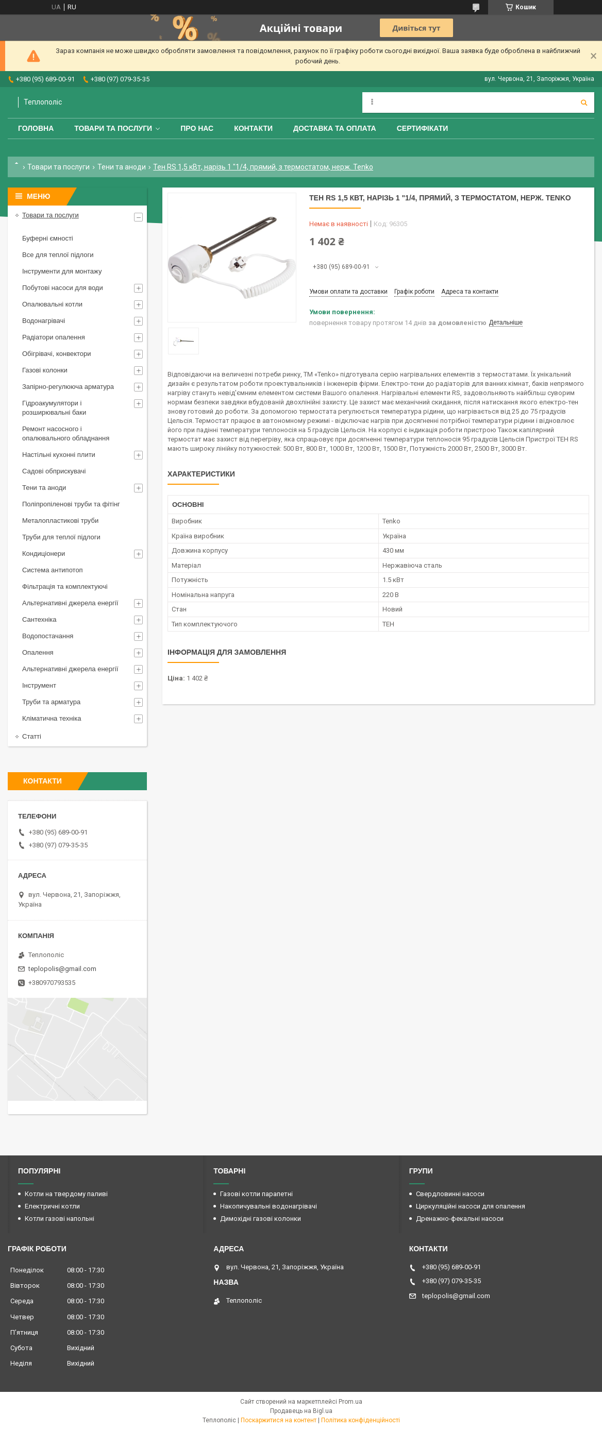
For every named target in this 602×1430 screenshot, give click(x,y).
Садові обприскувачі (54, 471)
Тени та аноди (121, 167)
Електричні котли (52, 1206)
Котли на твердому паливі (66, 1194)
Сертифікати (422, 128)
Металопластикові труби (60, 520)
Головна (36, 128)
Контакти (253, 128)
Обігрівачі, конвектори (56, 354)
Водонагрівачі (43, 321)
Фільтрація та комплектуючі (65, 586)
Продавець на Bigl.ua (301, 1411)
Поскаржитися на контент (278, 1420)
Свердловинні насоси (450, 1194)
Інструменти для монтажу (62, 271)
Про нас (196, 128)
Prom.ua (350, 1401)
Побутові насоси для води (62, 288)
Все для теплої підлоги (58, 255)
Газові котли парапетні (256, 1194)
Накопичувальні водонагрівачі (268, 1206)
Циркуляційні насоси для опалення (470, 1206)
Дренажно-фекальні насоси (460, 1218)
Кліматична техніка (51, 718)
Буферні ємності (47, 238)
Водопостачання (47, 636)
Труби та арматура (51, 702)
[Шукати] (584, 102)
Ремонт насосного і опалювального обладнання (65, 433)
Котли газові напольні (59, 1218)
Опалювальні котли (52, 304)
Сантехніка (39, 619)
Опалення (38, 652)
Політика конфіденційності (360, 1420)
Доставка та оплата (334, 128)
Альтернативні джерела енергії (70, 603)
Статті (31, 736)
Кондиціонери (43, 553)
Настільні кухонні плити (58, 454)
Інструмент (39, 685)
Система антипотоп (52, 570)
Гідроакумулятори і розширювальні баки (54, 407)
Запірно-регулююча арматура (68, 386)
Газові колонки (45, 370)
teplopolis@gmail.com (62, 969)
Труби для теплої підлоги (61, 537)
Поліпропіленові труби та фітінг (71, 504)
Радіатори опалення (53, 337)
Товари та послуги (113, 128)
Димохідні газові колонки (260, 1218)
